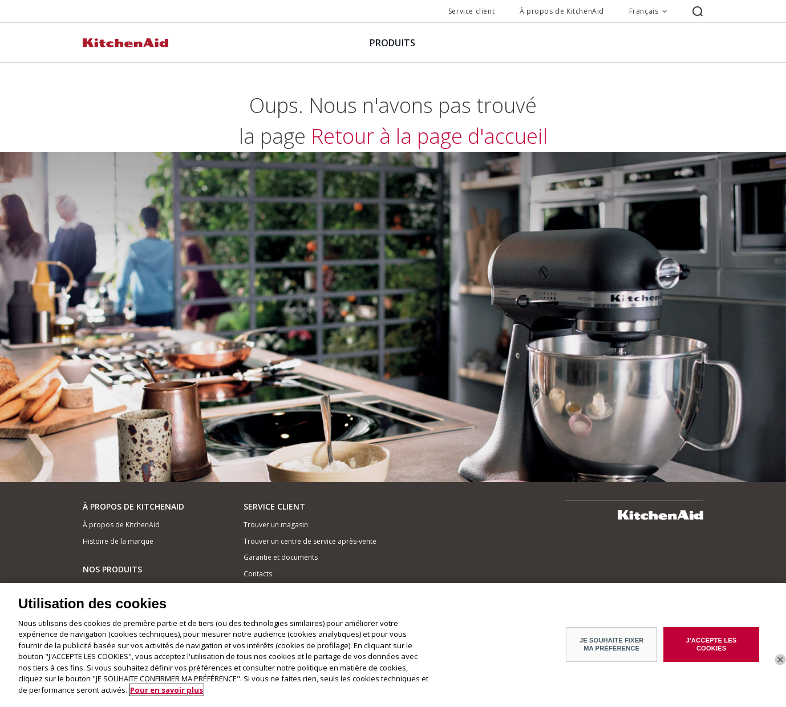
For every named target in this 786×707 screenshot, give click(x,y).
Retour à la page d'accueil (393, 302)
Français (644, 11)
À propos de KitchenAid (562, 11)
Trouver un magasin (276, 525)
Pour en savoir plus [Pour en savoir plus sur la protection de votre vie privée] (166, 694)
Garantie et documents (281, 557)
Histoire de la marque (118, 541)
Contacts (258, 574)
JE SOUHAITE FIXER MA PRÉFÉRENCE (612, 648)
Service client (471, 11)
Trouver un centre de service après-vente (310, 541)
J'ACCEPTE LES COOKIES (711, 648)
